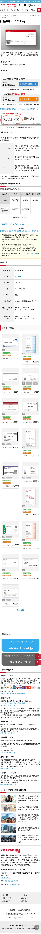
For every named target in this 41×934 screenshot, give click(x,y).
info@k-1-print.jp (20, 641)
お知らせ (24, 891)
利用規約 (12, 902)
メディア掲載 (6, 891)
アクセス (24, 888)
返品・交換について (6, 761)
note (9, 910)
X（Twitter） (18, 910)
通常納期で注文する (28, 84)
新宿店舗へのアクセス (7, 726)
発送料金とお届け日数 (8, 698)
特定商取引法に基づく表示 (15, 906)
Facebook (29, 910)
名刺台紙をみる (19, 231)
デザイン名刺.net (5, 15)
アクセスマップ (5, 870)
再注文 (33, 10)
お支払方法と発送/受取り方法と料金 (12, 686)
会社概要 (5, 888)
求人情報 (24, 894)
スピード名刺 (4, 10)
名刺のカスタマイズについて (13, 224)
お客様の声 (6, 894)
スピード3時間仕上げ (29, 99)
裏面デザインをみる (6, 231)
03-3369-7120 (20, 655)
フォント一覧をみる (31, 231)
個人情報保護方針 (24, 902)
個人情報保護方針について (9, 777)
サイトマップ (31, 906)
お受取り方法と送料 (31, 253)
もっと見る (20, 610)
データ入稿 (25, 10)
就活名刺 (33, 15)
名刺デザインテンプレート (20, 15)
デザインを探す (14, 10)
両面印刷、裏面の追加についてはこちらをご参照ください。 (19, 109)
